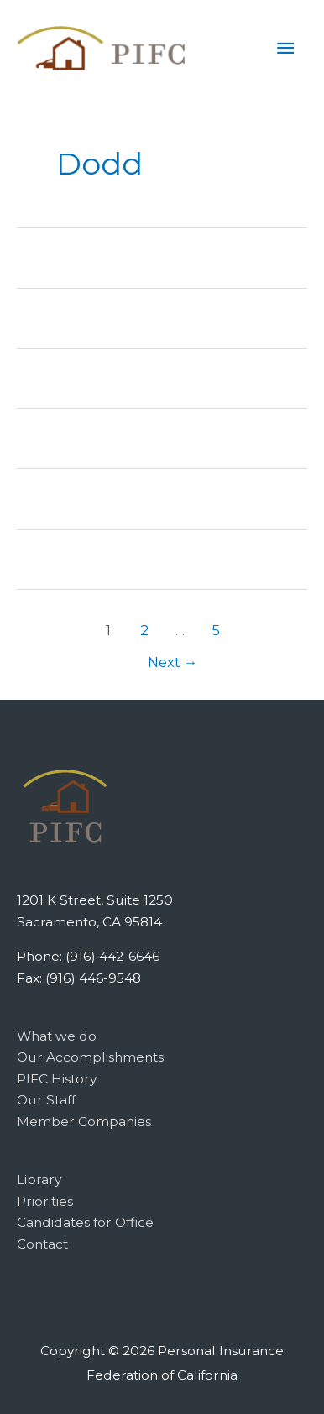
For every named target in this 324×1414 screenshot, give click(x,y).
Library (39, 1179)
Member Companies (84, 1122)
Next (173, 662)
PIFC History (57, 1079)
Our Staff (46, 1100)
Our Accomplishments (90, 1057)
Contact (42, 1244)
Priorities (45, 1201)
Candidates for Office (85, 1222)
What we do (57, 1036)
